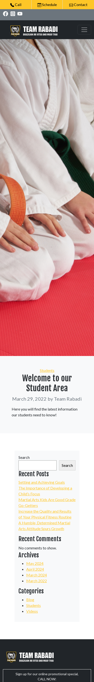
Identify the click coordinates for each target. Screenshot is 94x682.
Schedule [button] (47, 4)
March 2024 (36, 575)
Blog (30, 599)
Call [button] (15, 4)
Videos (32, 611)
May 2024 (34, 563)
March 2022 (36, 580)
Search (24, 457)
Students (47, 370)
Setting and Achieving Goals (41, 482)
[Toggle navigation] (84, 30)
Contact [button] (78, 4)
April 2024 (35, 569)
